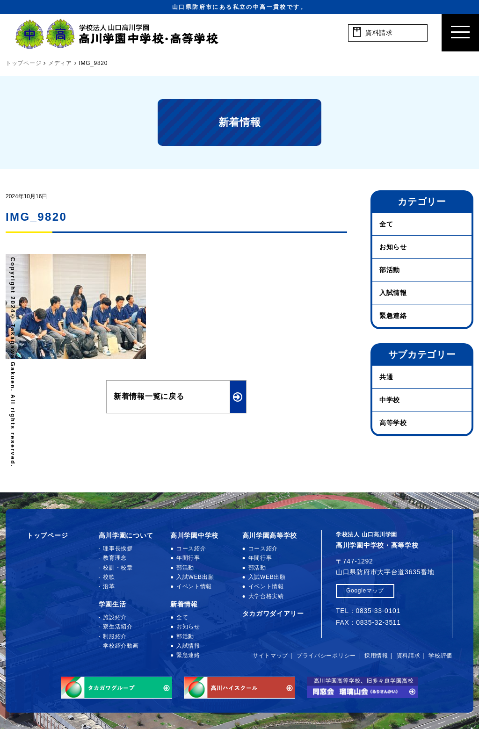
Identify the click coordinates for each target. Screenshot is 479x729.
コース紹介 (191, 548)
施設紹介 (115, 617)
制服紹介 (115, 636)
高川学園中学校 (194, 535)
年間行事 (188, 558)
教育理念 (115, 558)
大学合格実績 (266, 596)
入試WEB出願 (195, 577)
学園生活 (112, 604)
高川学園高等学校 (270, 535)
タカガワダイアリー (273, 613)
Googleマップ (365, 590)
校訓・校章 (118, 567)
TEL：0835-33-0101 (368, 610)
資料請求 (409, 655)
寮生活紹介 (118, 626)
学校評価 (440, 655)
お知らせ (393, 247)
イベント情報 (194, 586)
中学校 (389, 400)
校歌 (109, 577)
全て (386, 224)
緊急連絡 (393, 315)
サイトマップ (270, 655)
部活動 (389, 270)
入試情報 (393, 292)
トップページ (47, 535)
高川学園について (126, 535)
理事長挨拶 (118, 548)
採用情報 (376, 655)
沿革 (109, 586)
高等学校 (393, 422)
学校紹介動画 (120, 645)
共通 (386, 377)
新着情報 (184, 604)
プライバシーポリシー (326, 655)
